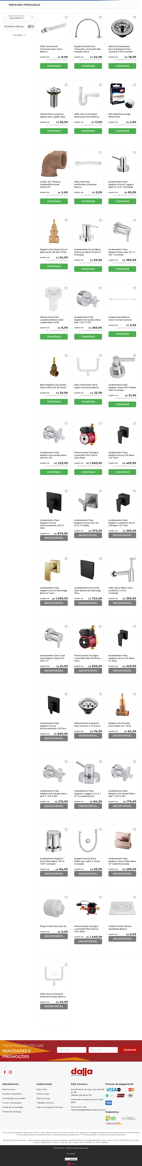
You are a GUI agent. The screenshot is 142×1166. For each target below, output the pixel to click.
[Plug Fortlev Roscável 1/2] (54, 925)
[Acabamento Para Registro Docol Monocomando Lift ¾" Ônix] (54, 518)
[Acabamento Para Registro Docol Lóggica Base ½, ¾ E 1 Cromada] (122, 180)
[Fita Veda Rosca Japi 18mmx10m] (122, 112)
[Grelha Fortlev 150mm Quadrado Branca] (122, 925)
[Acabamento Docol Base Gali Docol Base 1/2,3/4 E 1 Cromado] (88, 248)
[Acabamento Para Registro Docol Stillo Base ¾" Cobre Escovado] (122, 857)
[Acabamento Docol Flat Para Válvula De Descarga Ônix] (88, 586)
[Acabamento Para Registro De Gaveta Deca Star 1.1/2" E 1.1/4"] (88, 315)
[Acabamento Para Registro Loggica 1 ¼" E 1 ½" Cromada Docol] (88, 789)
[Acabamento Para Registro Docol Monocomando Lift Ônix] (54, 721)
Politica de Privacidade (112, 1063)
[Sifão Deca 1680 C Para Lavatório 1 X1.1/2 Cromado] (122, 586)
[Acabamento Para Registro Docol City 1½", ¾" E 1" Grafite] (88, 518)
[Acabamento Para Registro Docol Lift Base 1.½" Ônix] (122, 451)
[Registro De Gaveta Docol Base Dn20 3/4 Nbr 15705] (54, 248)
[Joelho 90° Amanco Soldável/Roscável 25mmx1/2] (54, 180)
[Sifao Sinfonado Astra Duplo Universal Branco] (88, 383)
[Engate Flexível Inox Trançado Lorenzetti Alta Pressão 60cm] (88, 45)
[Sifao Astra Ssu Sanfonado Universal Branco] (88, 180)
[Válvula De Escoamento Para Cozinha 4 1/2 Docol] (88, 721)
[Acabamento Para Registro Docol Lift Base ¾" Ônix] (122, 654)
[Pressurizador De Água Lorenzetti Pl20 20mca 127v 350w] (88, 925)
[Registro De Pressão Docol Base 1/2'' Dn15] (122, 721)
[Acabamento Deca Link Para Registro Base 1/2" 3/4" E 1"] (54, 654)
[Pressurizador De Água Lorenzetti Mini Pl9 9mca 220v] (88, 654)
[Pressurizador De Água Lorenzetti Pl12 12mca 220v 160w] (88, 451)
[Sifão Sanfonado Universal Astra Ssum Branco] (54, 45)
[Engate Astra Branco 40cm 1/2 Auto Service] (122, 315)
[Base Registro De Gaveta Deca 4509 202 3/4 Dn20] (54, 383)
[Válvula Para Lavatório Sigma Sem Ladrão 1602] (54, 112)
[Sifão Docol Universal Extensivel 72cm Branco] (88, 112)
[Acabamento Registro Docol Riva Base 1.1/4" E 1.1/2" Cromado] (54, 857)
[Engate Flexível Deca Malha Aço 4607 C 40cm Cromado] (88, 857)
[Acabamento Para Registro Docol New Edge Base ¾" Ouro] (54, 586)
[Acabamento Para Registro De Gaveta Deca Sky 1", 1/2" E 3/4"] (122, 789)
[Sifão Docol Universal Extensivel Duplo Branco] (54, 992)
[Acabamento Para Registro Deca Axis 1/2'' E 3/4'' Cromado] (122, 248)
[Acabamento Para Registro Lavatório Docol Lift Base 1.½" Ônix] (122, 518)
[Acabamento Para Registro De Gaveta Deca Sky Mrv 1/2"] (54, 451)
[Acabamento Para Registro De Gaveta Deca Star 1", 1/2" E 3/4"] (54, 789)
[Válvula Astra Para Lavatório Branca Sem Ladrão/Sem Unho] (54, 315)
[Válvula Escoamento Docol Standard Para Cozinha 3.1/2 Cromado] (122, 45)
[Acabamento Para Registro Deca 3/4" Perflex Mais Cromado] (122, 383)
